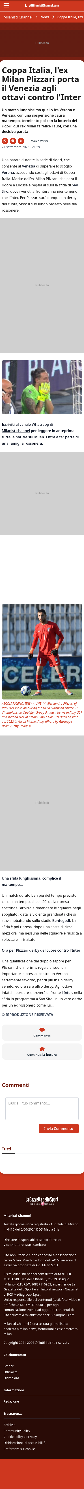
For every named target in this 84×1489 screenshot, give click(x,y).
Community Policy (17, 1431)
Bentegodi (61, 920)
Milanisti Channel (18, 17)
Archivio (9, 1425)
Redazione (11, 1401)
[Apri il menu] (6, 5)
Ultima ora (11, 1378)
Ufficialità (10, 1372)
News (45, 17)
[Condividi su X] (21, 141)
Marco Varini (39, 141)
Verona (8, 172)
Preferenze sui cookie (19, 1449)
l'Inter (67, 992)
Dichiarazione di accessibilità (24, 1443)
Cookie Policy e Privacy (20, 1437)
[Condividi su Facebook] (13, 141)
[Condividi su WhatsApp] (5, 141)
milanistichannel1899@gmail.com (49, 1315)
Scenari (9, 1366)
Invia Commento (58, 1128)
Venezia (28, 166)
